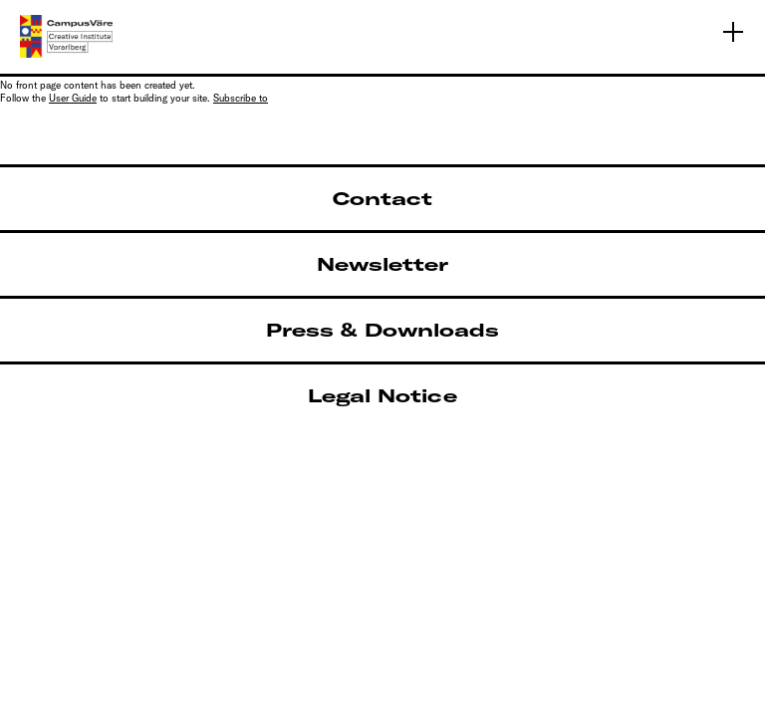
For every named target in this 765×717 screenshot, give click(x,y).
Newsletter (382, 264)
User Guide (73, 98)
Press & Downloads (382, 330)
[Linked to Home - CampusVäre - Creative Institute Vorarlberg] (66, 36)
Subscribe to (240, 98)
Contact (382, 198)
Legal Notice (382, 395)
